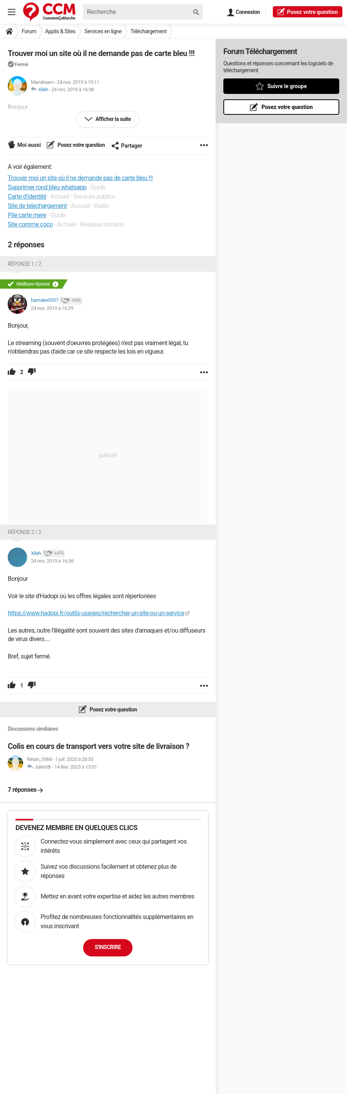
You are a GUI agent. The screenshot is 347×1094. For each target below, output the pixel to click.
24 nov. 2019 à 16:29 (52, 308)
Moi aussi (29, 145)
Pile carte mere (27, 215)
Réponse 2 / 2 (24, 532)
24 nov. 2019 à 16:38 (72, 89)
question (307, 11)
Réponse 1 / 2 (24, 264)
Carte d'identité (27, 196)
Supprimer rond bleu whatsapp (47, 187)
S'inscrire (108, 947)
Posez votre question (80, 145)
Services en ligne (102, 31)
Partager (126, 146)
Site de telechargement (37, 205)
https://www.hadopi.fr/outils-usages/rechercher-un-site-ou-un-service (96, 613)
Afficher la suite (112, 119)
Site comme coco (30, 224)
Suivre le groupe (287, 86)
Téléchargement (149, 31)
